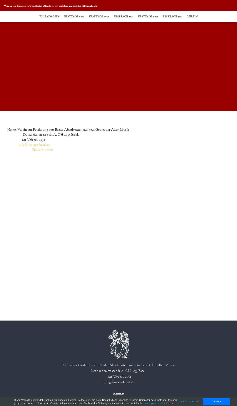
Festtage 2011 (172, 17)
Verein (192, 17)
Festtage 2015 (123, 17)
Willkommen (49, 17)
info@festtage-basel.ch (35, 145)
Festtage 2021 (74, 17)
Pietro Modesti (42, 150)
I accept (216, 401)
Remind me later (190, 401)
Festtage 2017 (99, 17)
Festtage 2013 (148, 17)
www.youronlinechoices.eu (160, 403)
